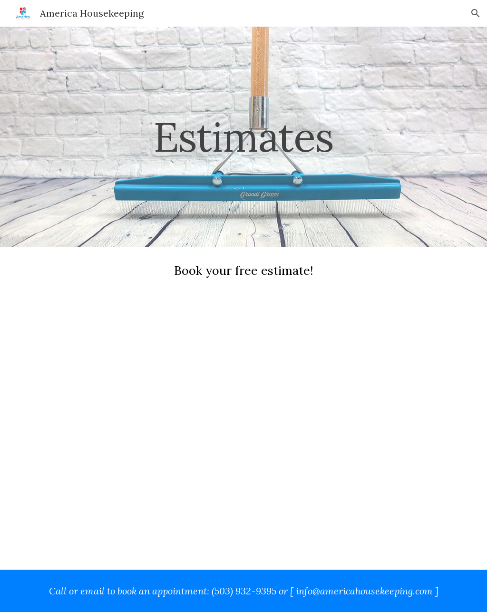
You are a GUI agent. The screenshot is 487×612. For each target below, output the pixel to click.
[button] (475, 13)
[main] (243, 137)
